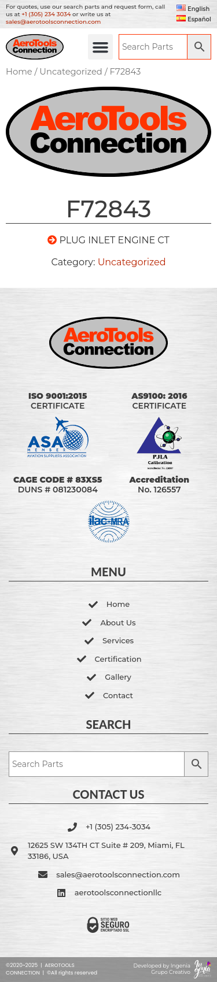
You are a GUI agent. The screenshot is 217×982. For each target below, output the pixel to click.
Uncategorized (70, 71)
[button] (100, 47)
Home (19, 71)
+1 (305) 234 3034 (46, 14)
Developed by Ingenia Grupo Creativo (162, 968)
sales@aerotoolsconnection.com (53, 21)
